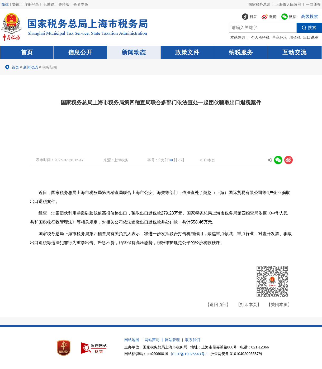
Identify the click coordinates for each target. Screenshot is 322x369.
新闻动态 (134, 52)
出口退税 (310, 37)
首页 (27, 52)
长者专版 (80, 4)
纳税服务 (241, 52)
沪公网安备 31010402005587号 (236, 354)
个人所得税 (260, 37)
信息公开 (80, 52)
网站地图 (131, 340)
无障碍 (48, 4)
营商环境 (279, 37)
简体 (5, 4)
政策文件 (187, 52)
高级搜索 (309, 16)
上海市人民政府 (288, 4)
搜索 (306, 27)
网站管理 (172, 340)
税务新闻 (49, 67)
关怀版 (63, 4)
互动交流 (294, 52)
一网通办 (313, 4)
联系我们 (192, 340)
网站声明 (152, 340)
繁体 (16, 4)
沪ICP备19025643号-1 (189, 354)
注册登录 (31, 4)
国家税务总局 (259, 4)
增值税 (295, 37)
